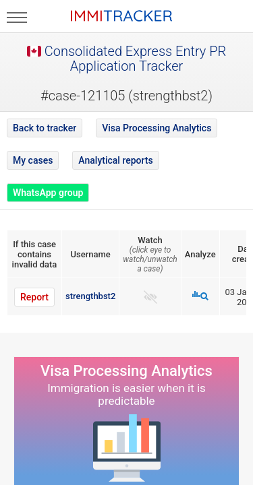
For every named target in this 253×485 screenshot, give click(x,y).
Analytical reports (115, 160)
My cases (33, 160)
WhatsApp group (48, 192)
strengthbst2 (90, 296)
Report (34, 297)
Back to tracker (44, 128)
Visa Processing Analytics (156, 128)
